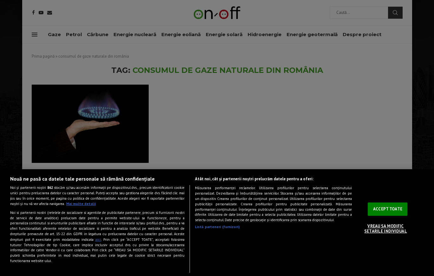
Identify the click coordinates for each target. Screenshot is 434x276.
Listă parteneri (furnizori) (217, 227)
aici (98, 239)
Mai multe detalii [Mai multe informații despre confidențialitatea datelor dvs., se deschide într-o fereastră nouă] (81, 204)
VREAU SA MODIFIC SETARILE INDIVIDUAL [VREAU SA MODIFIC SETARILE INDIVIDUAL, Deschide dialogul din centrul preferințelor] (385, 228)
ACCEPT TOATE (387, 209)
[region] (217, 222)
